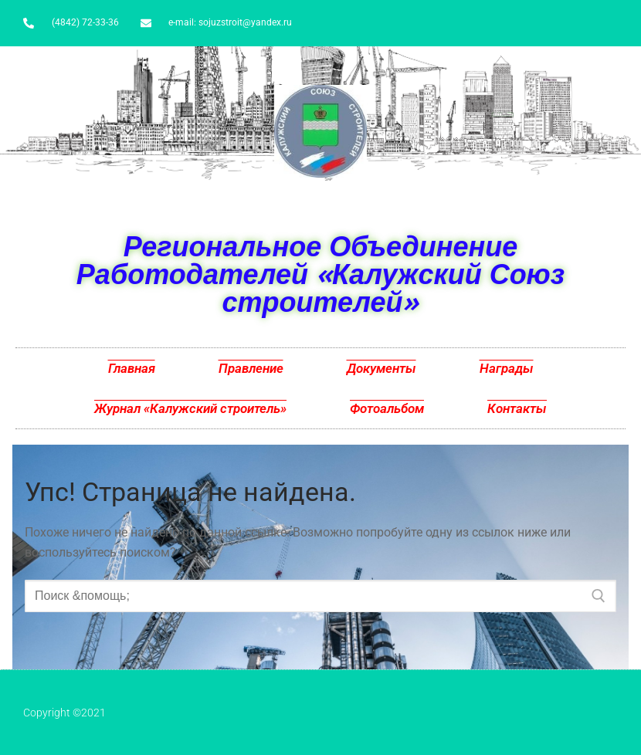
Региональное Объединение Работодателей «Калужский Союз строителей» (320, 273)
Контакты (517, 408)
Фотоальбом (387, 408)
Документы (381, 368)
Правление (251, 368)
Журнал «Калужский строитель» (190, 408)
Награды (507, 368)
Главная (131, 368)
